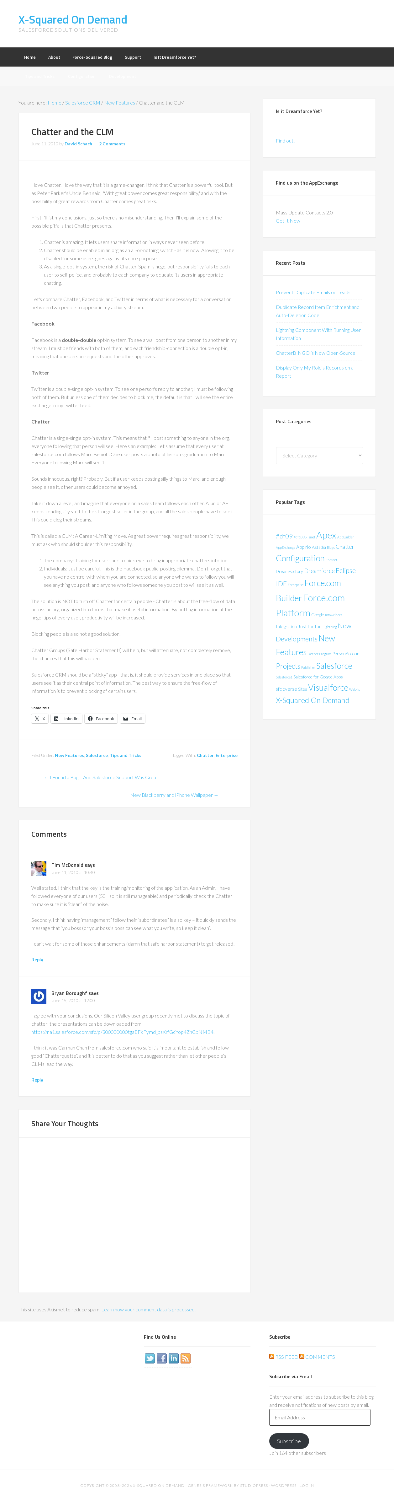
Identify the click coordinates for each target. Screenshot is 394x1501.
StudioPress (254, 1485)
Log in (307, 1485)
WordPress (284, 1485)
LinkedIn (174, 1358)
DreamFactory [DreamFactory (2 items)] (289, 571)
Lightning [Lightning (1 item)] (330, 627)
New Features (69, 755)
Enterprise (227, 755)
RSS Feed (283, 1357)
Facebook (162, 1358)
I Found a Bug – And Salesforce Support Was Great (101, 777)
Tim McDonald (67, 865)
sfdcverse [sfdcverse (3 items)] (286, 689)
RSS (186, 1358)
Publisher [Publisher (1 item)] (308, 667)
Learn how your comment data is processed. (148, 1309)
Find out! (285, 140)
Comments (317, 1357)
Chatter (205, 755)
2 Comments (112, 143)
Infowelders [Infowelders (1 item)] (333, 615)
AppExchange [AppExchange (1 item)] (285, 547)
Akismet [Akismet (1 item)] (309, 537)
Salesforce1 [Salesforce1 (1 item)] (284, 677)
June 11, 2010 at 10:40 (73, 872)
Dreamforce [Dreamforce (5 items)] (319, 570)
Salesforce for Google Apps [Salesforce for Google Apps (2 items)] (318, 676)
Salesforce (97, 755)
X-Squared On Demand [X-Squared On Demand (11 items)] (312, 700)
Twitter (150, 1358)
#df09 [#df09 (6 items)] (284, 536)
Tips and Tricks (125, 755)
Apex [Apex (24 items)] (326, 534)
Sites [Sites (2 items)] (302, 689)
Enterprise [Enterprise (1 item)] (295, 585)
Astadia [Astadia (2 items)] (319, 547)
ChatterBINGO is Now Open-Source (315, 353)
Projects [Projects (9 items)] (288, 666)
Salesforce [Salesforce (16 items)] (334, 666)
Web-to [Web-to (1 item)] (354, 689)
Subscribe (289, 1441)
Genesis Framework (210, 1485)
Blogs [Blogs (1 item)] (331, 547)
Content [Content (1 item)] (331, 560)
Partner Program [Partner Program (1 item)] (319, 654)
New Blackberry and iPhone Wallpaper (174, 795)
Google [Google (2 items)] (317, 614)
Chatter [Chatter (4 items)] (345, 546)
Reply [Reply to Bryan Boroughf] (37, 1079)
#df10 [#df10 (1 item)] (298, 537)
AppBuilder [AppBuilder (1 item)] (345, 537)
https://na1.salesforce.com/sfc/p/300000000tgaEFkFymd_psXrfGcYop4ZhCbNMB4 (122, 1032)
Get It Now (288, 221)
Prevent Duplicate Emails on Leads (313, 292)
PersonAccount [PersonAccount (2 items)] (346, 653)
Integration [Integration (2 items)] (286, 626)
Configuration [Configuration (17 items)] (300, 558)
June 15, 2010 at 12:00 (73, 1000)
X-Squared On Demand (72, 19)
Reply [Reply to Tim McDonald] (37, 959)
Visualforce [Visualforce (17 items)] (328, 687)
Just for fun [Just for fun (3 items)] (310, 626)
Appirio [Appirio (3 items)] (303, 547)
